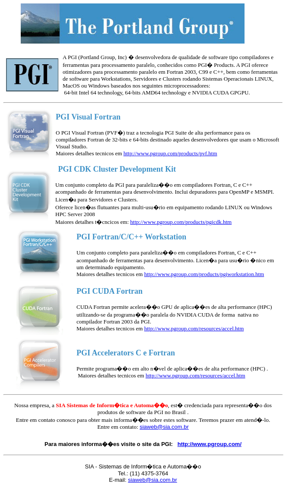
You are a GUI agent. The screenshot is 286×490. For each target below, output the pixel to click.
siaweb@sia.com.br (152, 480)
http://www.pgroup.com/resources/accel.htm (194, 328)
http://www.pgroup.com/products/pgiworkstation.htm (204, 274)
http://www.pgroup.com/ (210, 444)
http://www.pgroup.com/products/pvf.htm (170, 153)
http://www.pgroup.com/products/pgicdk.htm (181, 222)
